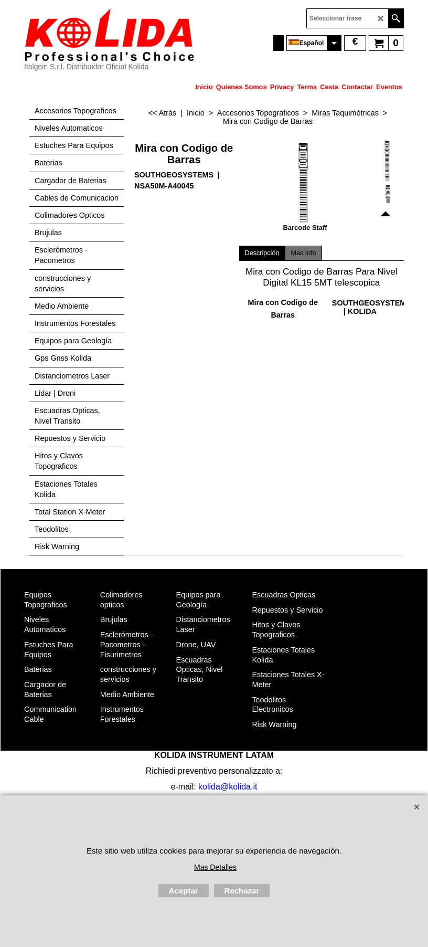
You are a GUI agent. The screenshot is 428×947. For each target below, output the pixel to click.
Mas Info (303, 253)
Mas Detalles (215, 867)
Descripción (262, 253)
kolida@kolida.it (227, 786)
